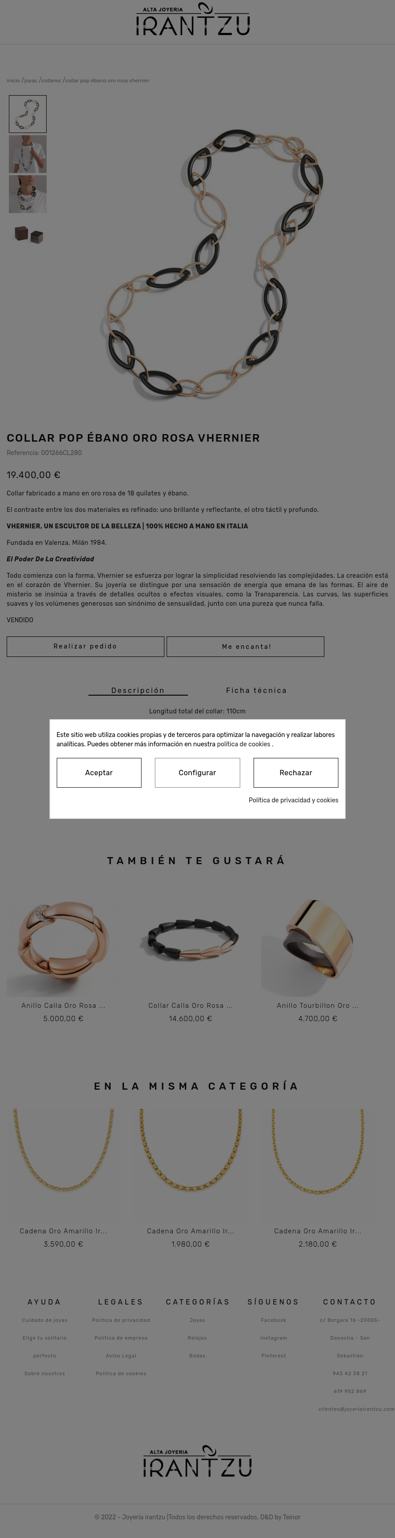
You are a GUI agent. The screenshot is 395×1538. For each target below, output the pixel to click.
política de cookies (243, 744)
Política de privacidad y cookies (294, 800)
